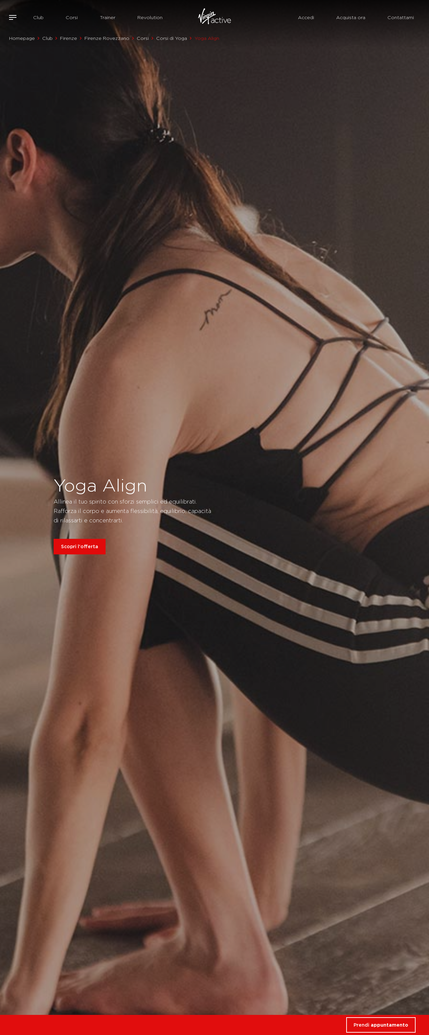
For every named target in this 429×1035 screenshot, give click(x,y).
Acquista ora (350, 17)
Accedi (306, 17)
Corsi (72, 17)
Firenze (68, 38)
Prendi (381, 1025)
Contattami (400, 17)
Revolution (150, 17)
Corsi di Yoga (171, 38)
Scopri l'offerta (79, 547)
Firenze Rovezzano (106, 38)
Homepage (22, 38)
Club (38, 17)
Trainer (107, 17)
